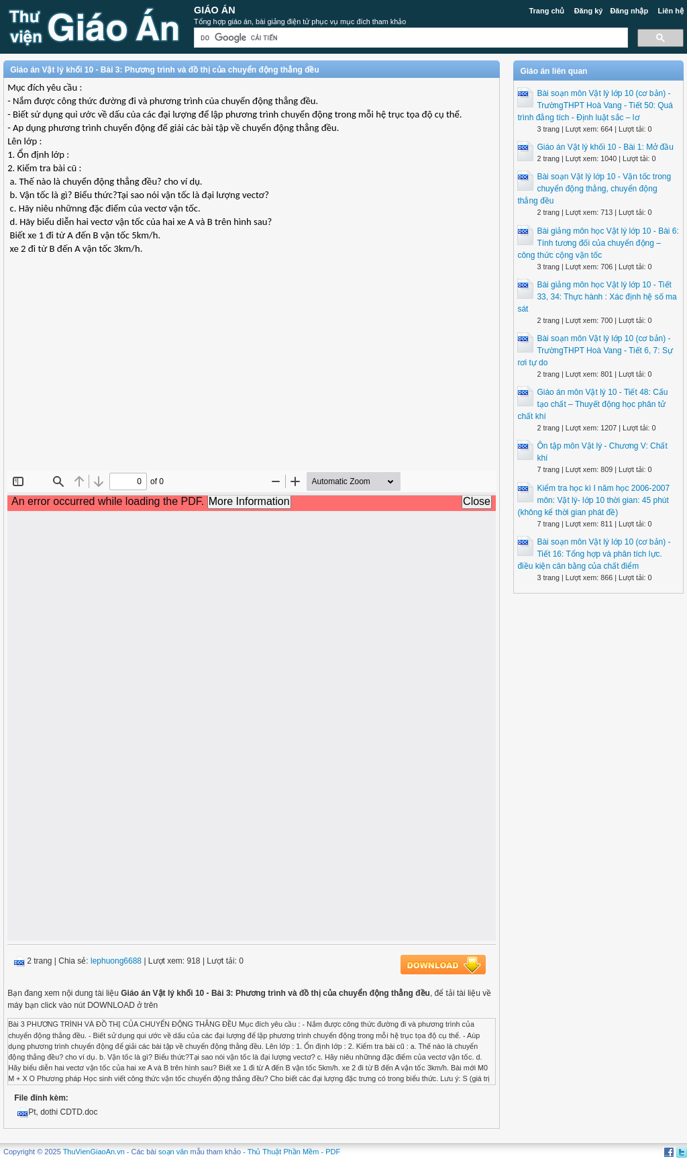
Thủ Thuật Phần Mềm (283, 1152)
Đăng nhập (629, 11)
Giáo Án (214, 10)
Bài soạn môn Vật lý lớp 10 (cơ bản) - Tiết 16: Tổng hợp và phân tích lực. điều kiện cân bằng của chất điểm (593, 554)
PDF (332, 1152)
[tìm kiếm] (410, 38)
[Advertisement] (251, 373)
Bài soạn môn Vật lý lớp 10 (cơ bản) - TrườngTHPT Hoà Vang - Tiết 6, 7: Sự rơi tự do (595, 350)
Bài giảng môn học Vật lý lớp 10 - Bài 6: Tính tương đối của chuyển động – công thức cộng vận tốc (597, 243)
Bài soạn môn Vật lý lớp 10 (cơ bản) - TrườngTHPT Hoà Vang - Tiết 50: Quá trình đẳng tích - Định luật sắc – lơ (595, 105)
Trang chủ (546, 11)
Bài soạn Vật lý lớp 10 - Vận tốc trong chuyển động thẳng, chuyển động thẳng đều (594, 188)
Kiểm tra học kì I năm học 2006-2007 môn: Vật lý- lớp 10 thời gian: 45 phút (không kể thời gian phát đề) (593, 500)
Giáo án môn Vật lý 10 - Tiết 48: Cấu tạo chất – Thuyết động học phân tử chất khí (592, 404)
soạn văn (173, 1152)
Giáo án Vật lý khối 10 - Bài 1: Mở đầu (605, 147)
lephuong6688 (116, 961)
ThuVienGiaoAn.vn (94, 1152)
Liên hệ (670, 11)
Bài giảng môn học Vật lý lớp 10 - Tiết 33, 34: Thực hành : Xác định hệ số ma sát (596, 297)
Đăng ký (588, 11)
